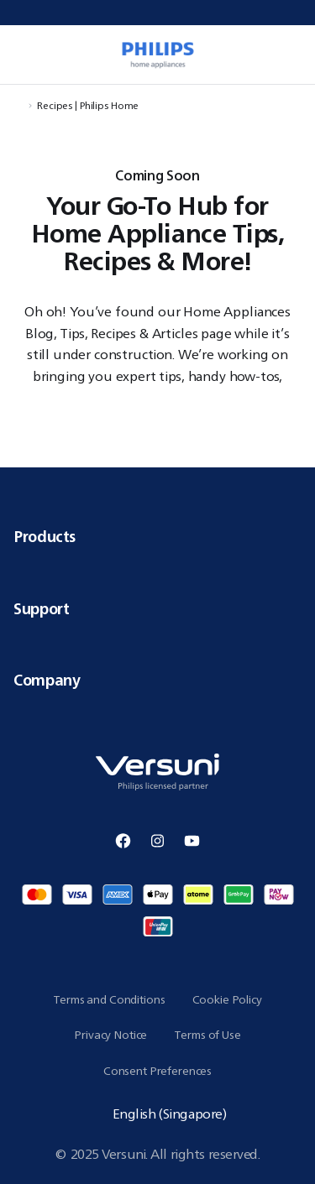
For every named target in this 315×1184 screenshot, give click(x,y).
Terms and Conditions (109, 999)
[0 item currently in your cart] (293, 54)
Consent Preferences (157, 1070)
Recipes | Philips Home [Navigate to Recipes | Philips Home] (88, 105)
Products (157, 536)
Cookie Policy (227, 999)
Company (157, 679)
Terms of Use (207, 1034)
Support (157, 608)
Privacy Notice (110, 1034)
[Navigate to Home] (18, 105)
